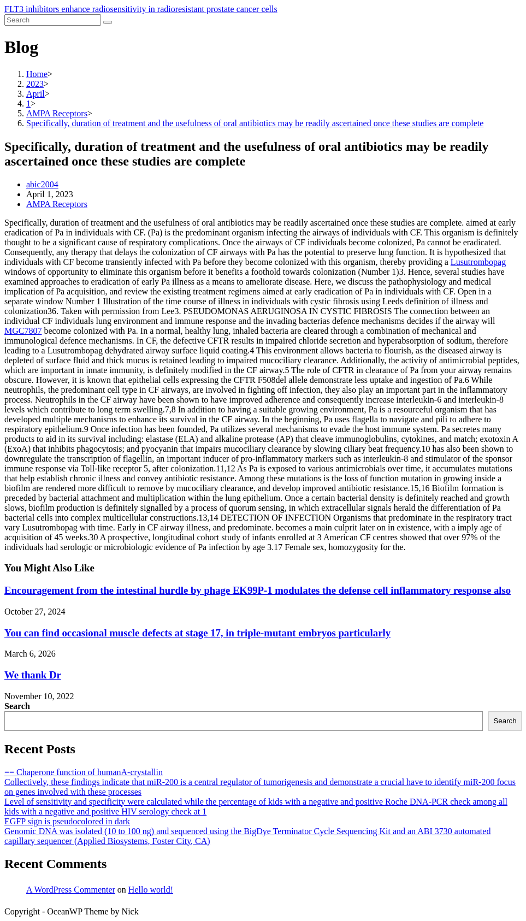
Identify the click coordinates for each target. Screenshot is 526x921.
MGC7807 (23, 330)
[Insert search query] (52, 20)
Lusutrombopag (478, 262)
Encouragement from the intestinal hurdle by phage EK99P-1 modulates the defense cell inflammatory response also (257, 590)
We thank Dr (32, 675)
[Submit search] (107, 22)
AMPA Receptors (56, 204)
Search (17, 706)
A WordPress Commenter (70, 889)
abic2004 (42, 184)
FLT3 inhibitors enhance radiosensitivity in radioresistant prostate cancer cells (140, 9)
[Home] (37, 74)
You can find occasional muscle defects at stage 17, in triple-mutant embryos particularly (197, 633)
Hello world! (150, 889)
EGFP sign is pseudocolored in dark (67, 821)
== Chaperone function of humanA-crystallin (83, 772)
